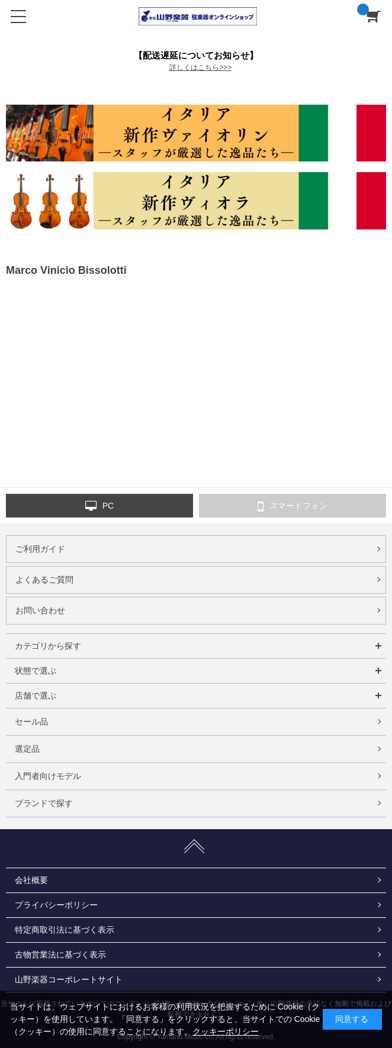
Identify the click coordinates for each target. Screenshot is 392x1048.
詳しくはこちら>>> (200, 67)
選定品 (27, 748)
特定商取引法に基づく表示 (64, 929)
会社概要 (31, 880)
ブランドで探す (44, 803)
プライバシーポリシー (56, 905)
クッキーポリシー (225, 1031)
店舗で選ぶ (35, 695)
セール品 (31, 721)
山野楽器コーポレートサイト (69, 979)
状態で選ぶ (35, 670)
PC (99, 506)
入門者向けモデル (48, 776)
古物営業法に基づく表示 (60, 954)
